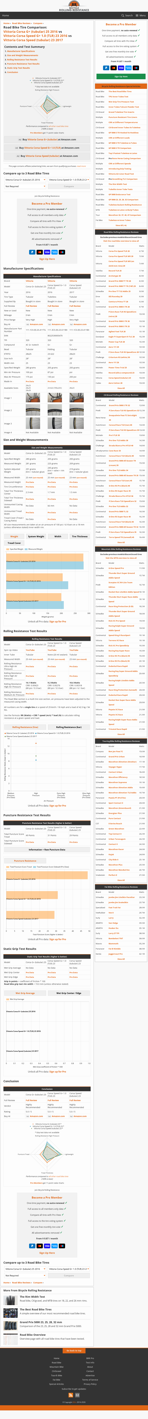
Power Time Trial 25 (118, 367)
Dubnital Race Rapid (118, 666)
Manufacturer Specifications (21, 51)
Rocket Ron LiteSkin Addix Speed (124, 592)
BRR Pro (90, 1358)
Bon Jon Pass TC (116, 751)
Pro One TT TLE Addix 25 (119, 291)
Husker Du (113, 928)
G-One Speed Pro (116, 568)
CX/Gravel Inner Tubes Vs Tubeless (124, 127)
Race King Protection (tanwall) (123, 690)
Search (129, 15)
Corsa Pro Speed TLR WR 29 (121, 256)
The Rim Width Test (118, 184)
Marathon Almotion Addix (121, 787)
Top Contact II (115, 834)
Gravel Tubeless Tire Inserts (121, 112)
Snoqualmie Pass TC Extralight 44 (123, 417)
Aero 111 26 (114, 362)
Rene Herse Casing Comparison (125, 158)
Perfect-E (113, 875)
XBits (74, 1402)
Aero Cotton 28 (115, 383)
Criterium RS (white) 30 (119, 357)
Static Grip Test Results (18, 68)
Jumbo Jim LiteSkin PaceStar (122, 897)
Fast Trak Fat (115, 907)
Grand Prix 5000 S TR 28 (119, 306)
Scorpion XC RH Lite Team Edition (120, 584)
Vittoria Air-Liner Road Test (121, 174)
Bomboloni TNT (116, 938)
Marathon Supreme (118, 782)
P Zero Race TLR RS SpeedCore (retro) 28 (122, 314)
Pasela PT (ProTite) (117, 797)
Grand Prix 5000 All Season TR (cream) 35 (122, 463)
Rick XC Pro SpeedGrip (119, 645)
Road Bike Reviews (21, 1282)
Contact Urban (115, 772)
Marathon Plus (115, 864)
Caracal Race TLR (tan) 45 (120, 480)
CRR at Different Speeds (120, 163)
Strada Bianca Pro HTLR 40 (121, 445)
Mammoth (113, 943)
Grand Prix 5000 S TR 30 (119, 321)
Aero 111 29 (114, 347)
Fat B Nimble (115, 948)
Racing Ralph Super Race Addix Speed (123, 722)
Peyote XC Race (116, 709)
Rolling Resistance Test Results (22, 59)
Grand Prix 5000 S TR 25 (119, 326)
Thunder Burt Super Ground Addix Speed (122, 575)
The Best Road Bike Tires (120, 91)
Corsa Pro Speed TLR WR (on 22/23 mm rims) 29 (121, 263)
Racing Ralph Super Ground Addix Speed (121, 628)
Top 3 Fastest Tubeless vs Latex (123, 153)
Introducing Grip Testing (120, 168)
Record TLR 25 (115, 270)
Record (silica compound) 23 (121, 372)
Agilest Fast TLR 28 (117, 331)
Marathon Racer (116, 849)
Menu (143, 15)
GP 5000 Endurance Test (119, 194)
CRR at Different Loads (119, 137)
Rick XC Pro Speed (117, 621)
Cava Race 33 (115, 450)
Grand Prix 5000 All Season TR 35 (123, 475)
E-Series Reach (115, 823)
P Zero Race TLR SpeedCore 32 (122, 501)
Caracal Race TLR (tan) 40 (120, 425)
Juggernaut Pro (116, 954)
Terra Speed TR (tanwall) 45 (121, 537)
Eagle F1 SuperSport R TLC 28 (122, 336)
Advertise (90, 1375)
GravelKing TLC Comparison (123, 179)
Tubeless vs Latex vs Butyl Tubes (123, 210)
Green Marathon (116, 828)
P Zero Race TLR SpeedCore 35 (122, 532)
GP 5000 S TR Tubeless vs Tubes (123, 143)
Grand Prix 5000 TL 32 (118, 511)
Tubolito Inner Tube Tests (120, 189)
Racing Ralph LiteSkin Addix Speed (121, 682)
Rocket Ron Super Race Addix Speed (122, 702)
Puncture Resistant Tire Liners (123, 117)
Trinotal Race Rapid (118, 729)
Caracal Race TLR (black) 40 (121, 456)
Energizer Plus (115, 813)
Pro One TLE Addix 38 (118, 440)
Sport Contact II (116, 803)
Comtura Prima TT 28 (118, 301)
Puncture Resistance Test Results (23, 63)
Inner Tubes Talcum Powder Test (124, 107)
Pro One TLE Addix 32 (118, 506)
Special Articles (56, 1384)
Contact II (113, 844)
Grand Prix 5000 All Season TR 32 (123, 527)
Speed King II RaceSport (119, 635)
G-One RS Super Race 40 (120, 516)
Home (5, 15)
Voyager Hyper (115, 767)
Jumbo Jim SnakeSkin (118, 902)
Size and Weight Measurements (22, 55)
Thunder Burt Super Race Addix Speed (123, 599)
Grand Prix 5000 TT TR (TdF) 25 (122, 286)
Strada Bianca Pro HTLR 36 (121, 496)
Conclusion (12, 72)
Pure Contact (115, 818)
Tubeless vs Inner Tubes (120, 220)
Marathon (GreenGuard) (120, 808)
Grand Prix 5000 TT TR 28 (120, 281)
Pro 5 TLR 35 (114, 435)
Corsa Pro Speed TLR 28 (119, 251)
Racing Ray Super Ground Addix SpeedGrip (123, 673)
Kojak (111, 854)
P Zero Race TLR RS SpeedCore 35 (124, 430)
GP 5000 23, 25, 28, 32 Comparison (123, 199)
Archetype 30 (115, 276)
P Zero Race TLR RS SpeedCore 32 (124, 410)
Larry (111, 918)
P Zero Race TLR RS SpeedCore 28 (124, 352)
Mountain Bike (57, 1366)
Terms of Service (90, 1379)
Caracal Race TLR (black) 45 (121, 522)
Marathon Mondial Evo (119, 870)
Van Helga (113, 923)
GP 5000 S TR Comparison (120, 148)
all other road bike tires (58, 126)
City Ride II (113, 859)
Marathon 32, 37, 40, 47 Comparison (125, 215)
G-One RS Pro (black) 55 (119, 661)
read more (81, 166)
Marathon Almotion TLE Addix (122, 792)
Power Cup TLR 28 (117, 342)
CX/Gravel (56, 1371)
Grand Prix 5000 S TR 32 (119, 405)
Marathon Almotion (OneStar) (122, 761)
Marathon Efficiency (118, 777)
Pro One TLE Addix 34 (118, 470)
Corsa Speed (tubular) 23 (120, 378)
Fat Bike (56, 1379)
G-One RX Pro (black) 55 (119, 656)
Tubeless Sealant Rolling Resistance (125, 204)
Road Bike (56, 1362)
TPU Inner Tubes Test (118, 96)
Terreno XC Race (116, 640)
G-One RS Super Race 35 (120, 491)
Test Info (90, 1362)
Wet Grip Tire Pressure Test (121, 101)
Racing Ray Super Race (119, 650)
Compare (37, 1282)
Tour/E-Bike (56, 1375)
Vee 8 (111, 912)
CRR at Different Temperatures (123, 122)
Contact (90, 1371)
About (90, 1366)
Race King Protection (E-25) (121, 606)
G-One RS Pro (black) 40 (119, 485)
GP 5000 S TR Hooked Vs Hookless (123, 132)
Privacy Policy (90, 1384)
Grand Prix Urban (117, 756)
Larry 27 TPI (114, 933)
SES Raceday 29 (115, 296)
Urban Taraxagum (117, 839)
